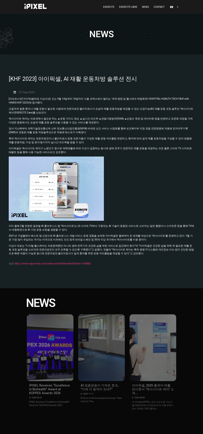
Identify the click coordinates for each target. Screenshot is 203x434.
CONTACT (159, 6)
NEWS (145, 6)
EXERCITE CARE (128, 6)
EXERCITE (108, 6)
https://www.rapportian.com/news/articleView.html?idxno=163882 (52, 263)
